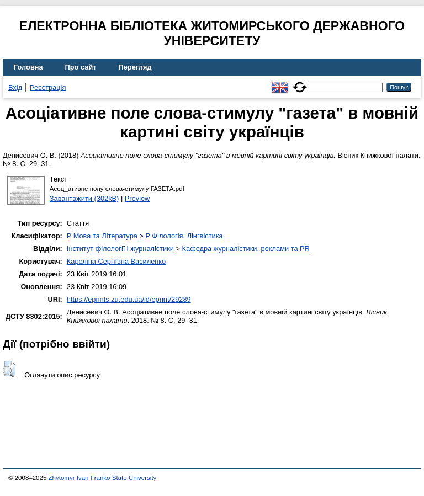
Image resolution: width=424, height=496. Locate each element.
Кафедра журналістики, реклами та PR (246, 248)
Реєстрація (48, 87)
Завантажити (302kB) (84, 198)
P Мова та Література (102, 236)
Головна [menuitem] (28, 67)
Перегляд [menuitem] (135, 67)
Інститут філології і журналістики (120, 248)
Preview (137, 198)
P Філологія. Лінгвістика (183, 236)
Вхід (15, 87)
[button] (9, 369)
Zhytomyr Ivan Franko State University (103, 477)
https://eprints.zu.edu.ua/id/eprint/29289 (129, 299)
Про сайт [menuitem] (81, 67)
